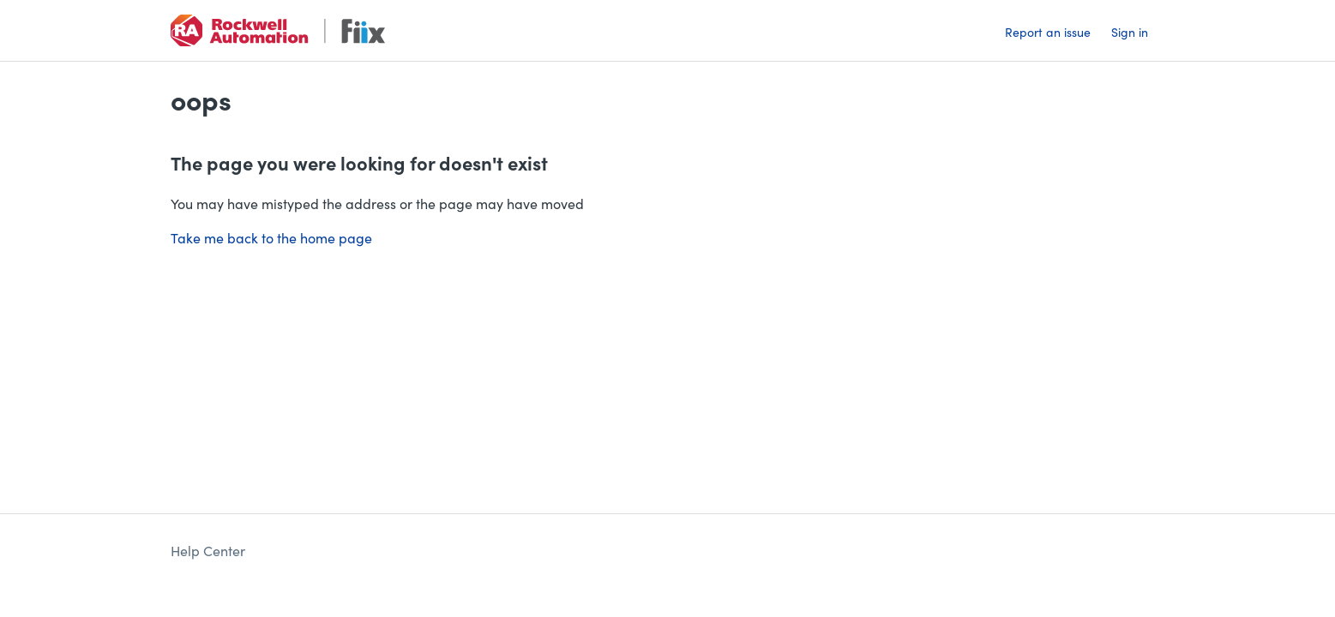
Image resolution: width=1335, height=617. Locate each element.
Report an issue (1048, 31)
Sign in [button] (1129, 31)
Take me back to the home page (271, 237)
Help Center (208, 550)
